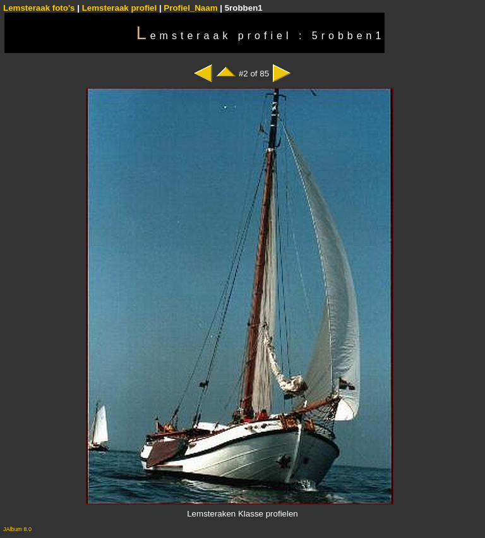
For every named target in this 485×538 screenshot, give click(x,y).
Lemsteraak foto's (39, 8)
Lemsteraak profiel (120, 8)
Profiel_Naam (190, 8)
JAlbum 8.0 (17, 529)
